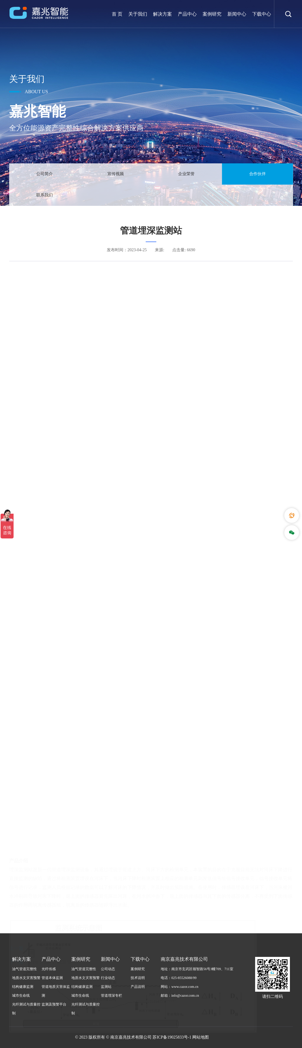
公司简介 (44, 174)
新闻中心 (236, 14)
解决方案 (162, 14)
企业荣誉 (186, 174)
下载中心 (261, 14)
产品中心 (187, 14)
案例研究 (212, 14)
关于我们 (137, 14)
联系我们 (44, 195)
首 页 (117, 14)
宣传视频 (115, 174)
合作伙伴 (257, 174)
